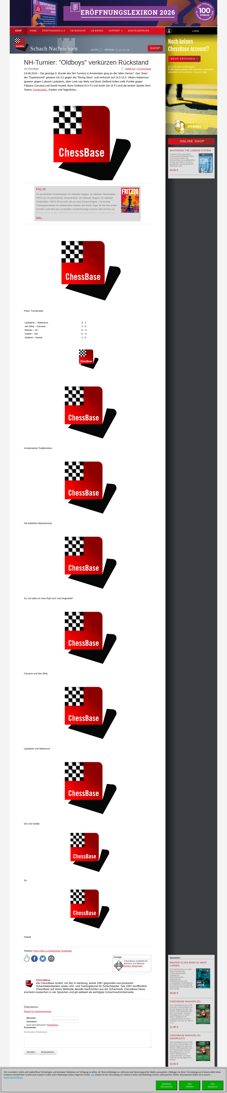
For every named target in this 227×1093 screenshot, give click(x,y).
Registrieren (53, 1025)
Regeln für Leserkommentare (37, 1011)
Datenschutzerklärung (13, 1077)
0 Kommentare (144, 69)
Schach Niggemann (133, 966)
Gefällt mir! (130, 69)
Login (195, 31)
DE (116, 50)
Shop (18, 30)
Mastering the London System (190, 150)
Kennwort (31, 1021)
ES (124, 50)
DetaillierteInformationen (166, 1085)
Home (33, 30)
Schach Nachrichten (54, 48)
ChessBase (43, 979)
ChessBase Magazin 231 (185, 1001)
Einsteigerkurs (138, 30)
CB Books (97, 30)
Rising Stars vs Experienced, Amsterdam (52, 951)
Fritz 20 (41, 189)
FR (128, 50)
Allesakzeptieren (212, 1085)
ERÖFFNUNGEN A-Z (53, 30)
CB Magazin (78, 30)
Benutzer (31, 1018)
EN (120, 50)
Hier (93, 1074)
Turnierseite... (40, 89)
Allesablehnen (189, 1085)
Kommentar (30, 1027)
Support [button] (116, 30)
